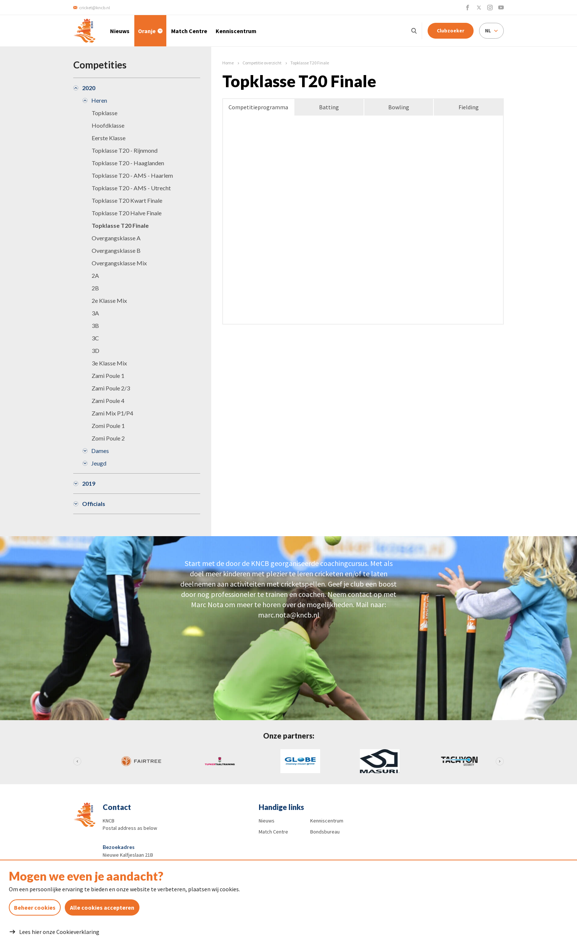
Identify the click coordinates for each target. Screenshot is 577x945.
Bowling (398, 107)
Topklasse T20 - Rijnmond (124, 150)
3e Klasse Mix (109, 363)
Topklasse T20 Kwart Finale (127, 200)
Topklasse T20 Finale (120, 225)
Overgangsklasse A (116, 237)
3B (95, 325)
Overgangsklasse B (116, 250)
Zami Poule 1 (108, 375)
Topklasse (104, 112)
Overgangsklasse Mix (119, 262)
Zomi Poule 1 (108, 425)
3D (95, 350)
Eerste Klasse (108, 137)
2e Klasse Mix (109, 300)
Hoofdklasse (108, 125)
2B (95, 287)
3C (95, 338)
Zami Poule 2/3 (111, 388)
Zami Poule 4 (108, 400)
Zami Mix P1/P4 (112, 413)
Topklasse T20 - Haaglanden (128, 162)
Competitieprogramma (258, 107)
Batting (329, 107)
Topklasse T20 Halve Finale (127, 212)
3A (95, 312)
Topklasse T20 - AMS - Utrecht (131, 187)
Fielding (469, 107)
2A (95, 275)
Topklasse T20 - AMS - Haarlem (132, 175)
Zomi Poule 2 (108, 438)
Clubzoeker (450, 30)
